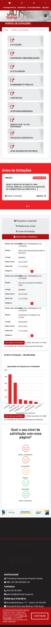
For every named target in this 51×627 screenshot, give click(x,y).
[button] (26, 206)
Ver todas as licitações (14, 343)
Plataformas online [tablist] (25, 226)
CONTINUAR (40, 616)
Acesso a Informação (20, 30)
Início (6, 30)
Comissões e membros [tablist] (25, 237)
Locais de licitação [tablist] (25, 231)
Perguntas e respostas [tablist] (25, 221)
